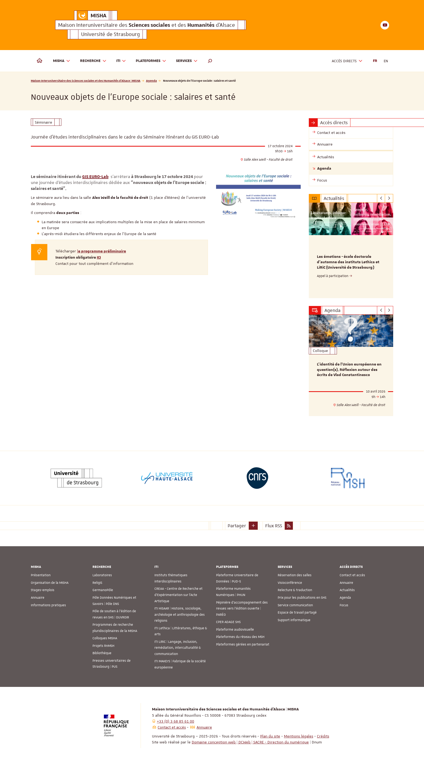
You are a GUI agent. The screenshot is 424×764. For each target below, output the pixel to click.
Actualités (347, 590)
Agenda (151, 80)
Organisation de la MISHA (49, 583)
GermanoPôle (102, 590)
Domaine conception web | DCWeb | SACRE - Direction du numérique (250, 741)
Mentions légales (298, 735)
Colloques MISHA (104, 638)
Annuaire (37, 597)
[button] (210, 61)
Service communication (295, 605)
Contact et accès (352, 575)
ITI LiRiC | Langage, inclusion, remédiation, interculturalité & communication (177, 648)
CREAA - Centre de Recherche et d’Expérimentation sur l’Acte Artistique (178, 595)
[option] (351, 250)
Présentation (41, 575)
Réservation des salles (295, 575)
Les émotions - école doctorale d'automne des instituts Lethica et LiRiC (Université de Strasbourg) (348, 262)
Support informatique (294, 620)
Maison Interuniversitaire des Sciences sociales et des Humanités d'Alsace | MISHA (85, 80)
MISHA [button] (61, 61)
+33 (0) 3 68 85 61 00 (175, 721)
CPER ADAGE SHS (228, 622)
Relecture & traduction (295, 590)
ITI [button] (121, 61)
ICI (99, 257)
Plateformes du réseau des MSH (240, 637)
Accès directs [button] (347, 61)
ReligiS (97, 583)
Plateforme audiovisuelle (235, 629)
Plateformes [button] (151, 61)
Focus (344, 605)
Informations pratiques (48, 605)
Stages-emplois (42, 590)
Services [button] (187, 61)
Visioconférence (290, 583)
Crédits (323, 735)
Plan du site (270, 735)
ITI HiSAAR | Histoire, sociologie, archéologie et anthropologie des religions (179, 614)
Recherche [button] (93, 61)
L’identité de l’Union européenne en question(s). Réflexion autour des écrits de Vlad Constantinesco (349, 369)
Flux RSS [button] (273, 525)
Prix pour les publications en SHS (302, 597)
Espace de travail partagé (297, 612)
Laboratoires (102, 575)
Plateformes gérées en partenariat (242, 644)
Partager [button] (237, 525)
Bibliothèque (101, 653)
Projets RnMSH (103, 646)
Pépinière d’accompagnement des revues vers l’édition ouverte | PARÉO (242, 608)
